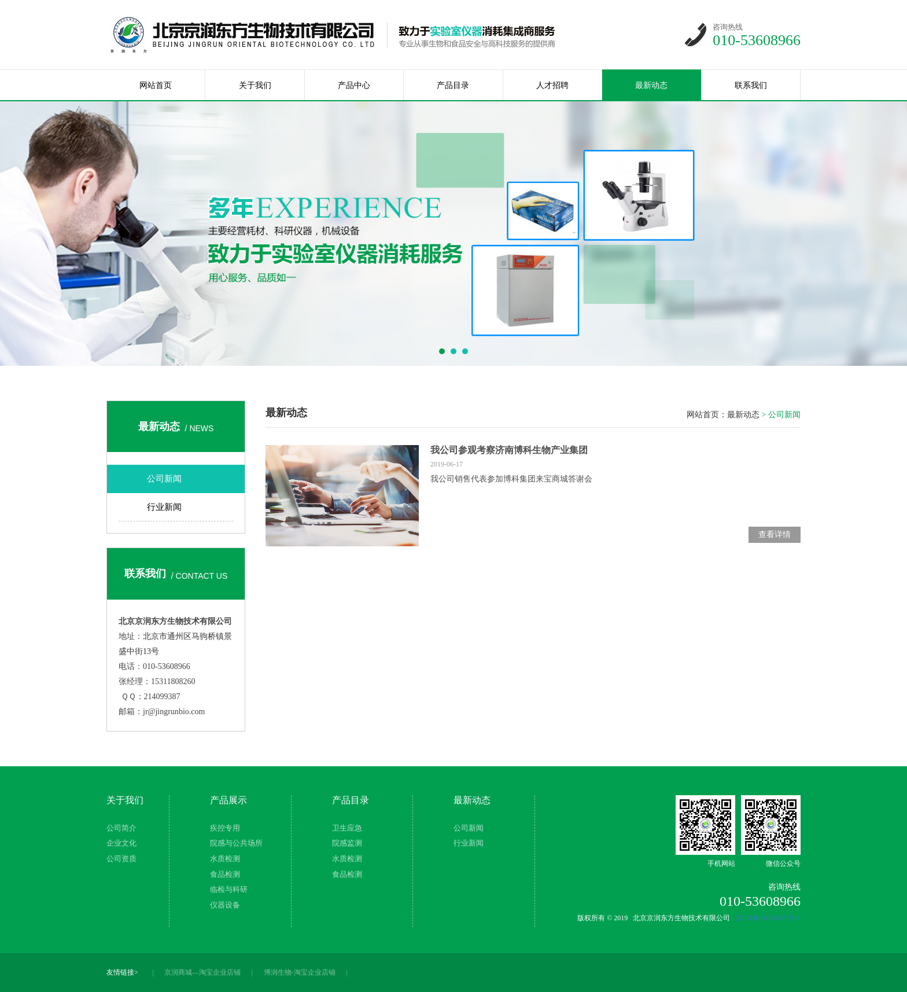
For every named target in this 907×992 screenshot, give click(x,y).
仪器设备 (225, 905)
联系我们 (751, 85)
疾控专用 (225, 828)
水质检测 (225, 858)
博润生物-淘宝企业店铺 (299, 972)
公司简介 (121, 828)
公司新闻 (164, 478)
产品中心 (354, 85)
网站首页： (707, 414)
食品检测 (225, 874)
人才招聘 (552, 85)
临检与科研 (229, 889)
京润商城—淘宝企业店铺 (202, 972)
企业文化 (121, 843)
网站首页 (155, 85)
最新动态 (651, 85)
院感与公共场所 (236, 843)
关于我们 (255, 85)
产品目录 (453, 85)
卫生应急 (347, 828)
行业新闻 (164, 507)
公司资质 (121, 858)
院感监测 (347, 843)
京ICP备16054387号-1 (768, 918)
